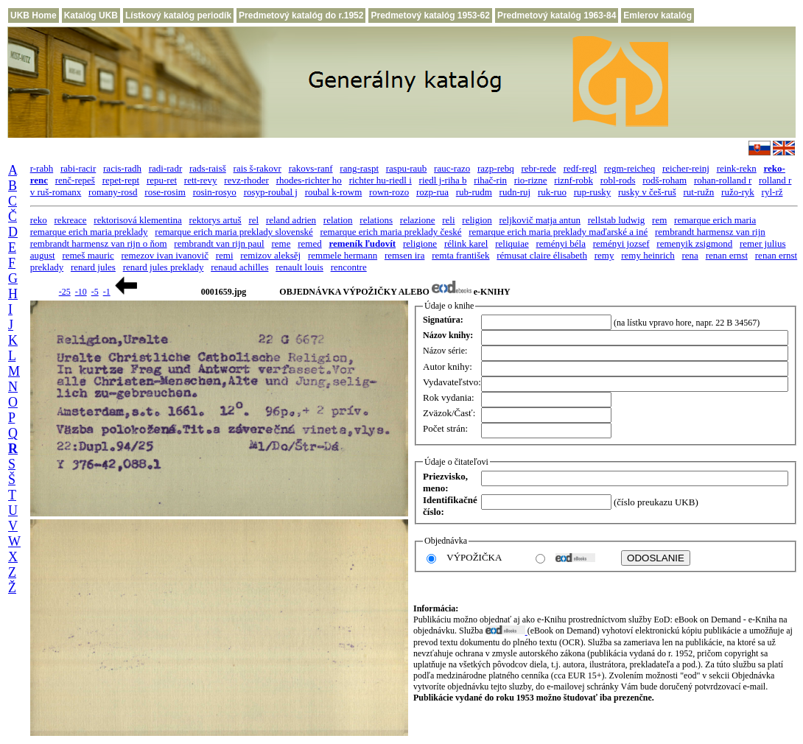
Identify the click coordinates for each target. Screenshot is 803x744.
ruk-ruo (552, 191)
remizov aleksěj (270, 255)
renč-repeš (75, 180)
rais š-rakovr (257, 168)
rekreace (71, 219)
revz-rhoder (246, 180)
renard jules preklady (163, 267)
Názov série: (445, 350)
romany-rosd (112, 191)
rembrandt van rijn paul (219, 243)
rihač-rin (490, 180)
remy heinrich (648, 255)
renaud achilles (239, 267)
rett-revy (200, 180)
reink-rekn (737, 168)
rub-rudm (474, 191)
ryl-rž (772, 191)
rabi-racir (78, 168)
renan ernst (727, 255)
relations (376, 219)
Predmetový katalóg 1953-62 (430, 15)
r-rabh (42, 168)
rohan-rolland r (722, 180)
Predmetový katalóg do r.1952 (301, 15)
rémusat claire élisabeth (542, 255)
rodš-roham (664, 180)
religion (476, 219)
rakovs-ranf (311, 168)
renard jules (93, 267)
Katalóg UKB (91, 15)
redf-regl (580, 168)
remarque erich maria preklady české (390, 231)
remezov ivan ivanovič (165, 255)
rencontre (349, 267)
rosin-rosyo (214, 191)
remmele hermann (342, 255)
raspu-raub (406, 168)
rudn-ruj (515, 191)
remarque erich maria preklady (89, 231)
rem (659, 219)
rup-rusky (592, 191)
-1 (107, 292)
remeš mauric (87, 255)
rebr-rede (539, 168)
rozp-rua (432, 191)
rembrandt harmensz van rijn (710, 231)
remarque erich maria (715, 219)
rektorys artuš (215, 219)
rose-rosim (165, 191)
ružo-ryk (737, 191)
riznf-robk (573, 180)
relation (338, 219)
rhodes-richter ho (309, 180)
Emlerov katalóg (657, 15)
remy (604, 255)
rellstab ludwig (616, 219)
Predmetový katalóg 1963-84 (556, 15)
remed (309, 243)
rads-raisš (207, 168)
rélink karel (466, 243)
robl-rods (618, 180)
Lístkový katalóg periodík (178, 15)
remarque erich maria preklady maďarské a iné (558, 231)
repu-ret (162, 180)
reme (280, 243)
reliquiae (511, 243)
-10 (81, 292)
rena (690, 255)
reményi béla (561, 243)
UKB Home (33, 15)
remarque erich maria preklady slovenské (233, 231)
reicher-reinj (685, 168)
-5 (95, 292)
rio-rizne (530, 180)
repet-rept (121, 180)
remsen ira (405, 255)
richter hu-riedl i (380, 180)
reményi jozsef (621, 243)
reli (448, 219)
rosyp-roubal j (271, 191)
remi (225, 255)
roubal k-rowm (333, 191)
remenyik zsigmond (694, 243)
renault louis (299, 267)
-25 (65, 292)
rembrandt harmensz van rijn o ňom (98, 243)
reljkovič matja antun (540, 219)
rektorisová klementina (138, 219)
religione (420, 243)
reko (38, 219)
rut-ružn (698, 191)
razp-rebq (495, 168)
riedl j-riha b (443, 180)
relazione (417, 219)
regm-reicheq (629, 168)
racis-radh (122, 168)
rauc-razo (452, 168)
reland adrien (291, 219)
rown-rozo (389, 191)
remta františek (460, 255)
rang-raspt (359, 168)
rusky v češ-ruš (647, 191)
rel (253, 219)
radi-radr (165, 168)
